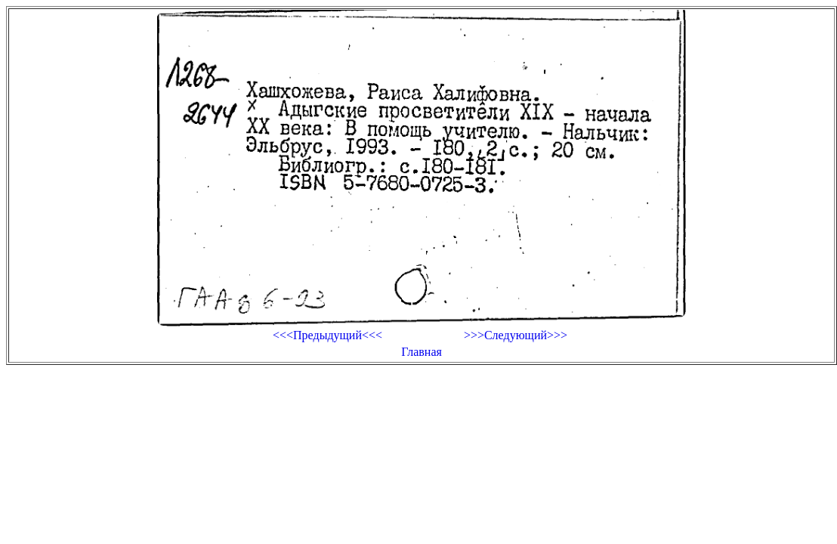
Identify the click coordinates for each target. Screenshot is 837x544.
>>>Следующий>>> (515, 335)
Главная (421, 351)
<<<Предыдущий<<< (327, 335)
